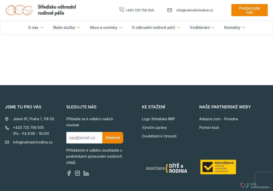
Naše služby (64, 27)
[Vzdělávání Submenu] (214, 27)
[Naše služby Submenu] (80, 27)
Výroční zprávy (154, 127)
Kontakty (232, 27)
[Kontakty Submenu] (245, 27)
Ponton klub (209, 127)
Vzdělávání (200, 27)
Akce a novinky (103, 27)
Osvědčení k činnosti (159, 136)
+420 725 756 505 (139, 10)
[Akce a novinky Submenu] (122, 27)
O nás (33, 27)
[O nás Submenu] (43, 27)
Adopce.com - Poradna (218, 119)
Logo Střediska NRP (158, 119)
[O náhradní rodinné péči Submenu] (180, 27)
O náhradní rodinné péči (153, 27)
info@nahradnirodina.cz (194, 10)
